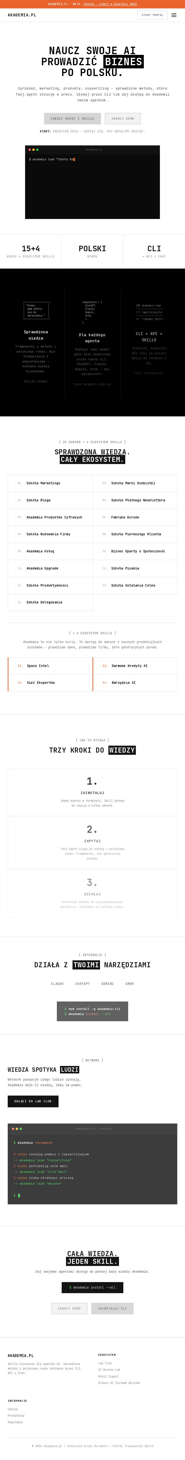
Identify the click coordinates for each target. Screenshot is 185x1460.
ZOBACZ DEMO (123, 118)
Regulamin (15, 1422)
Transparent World (139, 1446)
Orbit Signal (108, 1376)
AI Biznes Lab (109, 1370)
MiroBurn (101, 1446)
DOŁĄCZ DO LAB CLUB (33, 1103)
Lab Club (105, 1363)
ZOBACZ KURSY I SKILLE (72, 118)
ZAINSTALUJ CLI (112, 1310)
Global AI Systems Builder (119, 1383)
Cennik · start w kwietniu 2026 (110, 4)
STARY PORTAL (153, 15)
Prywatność (16, 1416)
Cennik (13, 1409)
